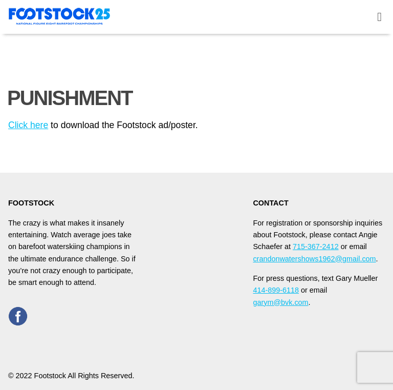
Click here (28, 125)
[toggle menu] (379, 17)
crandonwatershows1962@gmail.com (314, 259)
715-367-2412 (316, 246)
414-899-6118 (276, 290)
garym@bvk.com (280, 302)
